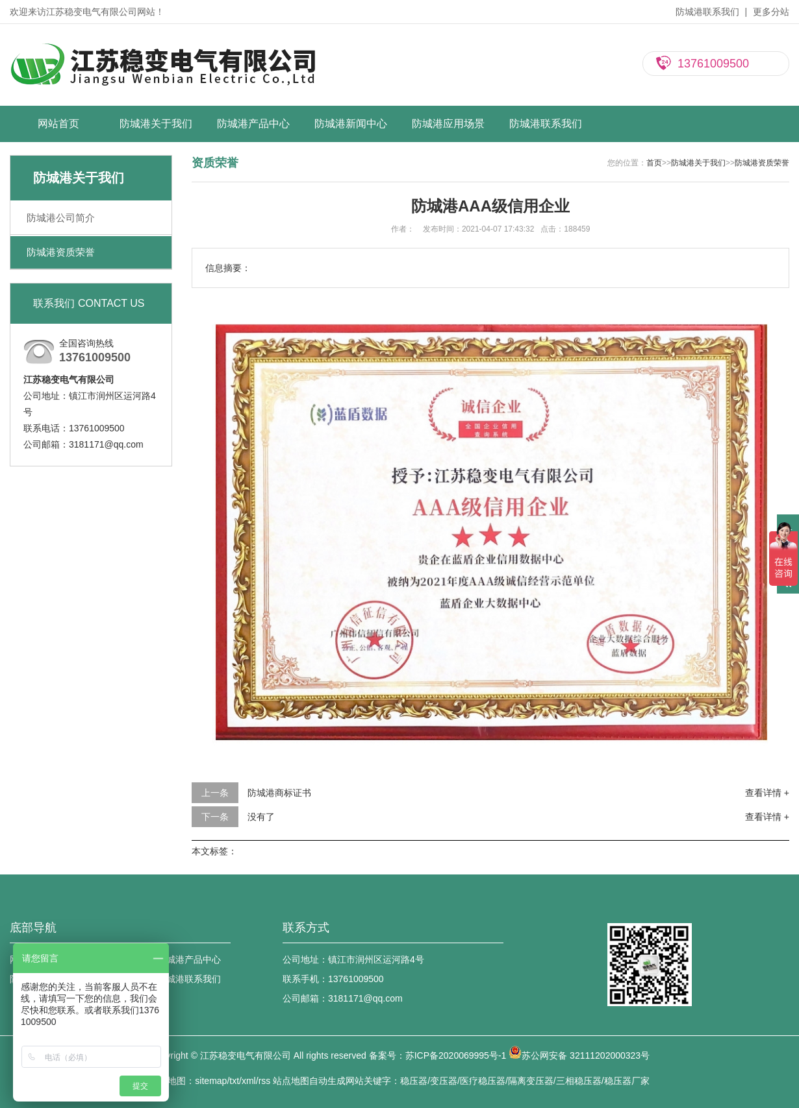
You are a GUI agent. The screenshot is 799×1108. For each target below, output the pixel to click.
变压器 (443, 1081)
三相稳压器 (579, 1081)
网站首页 (58, 123)
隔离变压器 (530, 1081)
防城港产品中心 (253, 123)
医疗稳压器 (482, 1081)
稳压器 (413, 1081)
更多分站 (771, 11)
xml (249, 1081)
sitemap (211, 1081)
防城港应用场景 (448, 123)
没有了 (261, 817)
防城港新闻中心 (350, 123)
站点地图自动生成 (309, 1081)
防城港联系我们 (707, 11)
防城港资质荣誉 (61, 252)
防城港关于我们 (156, 123)
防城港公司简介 (61, 217)
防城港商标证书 (279, 793)
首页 (654, 162)
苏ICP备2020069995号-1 (456, 1055)
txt (234, 1081)
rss (265, 1081)
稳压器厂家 (627, 1081)
